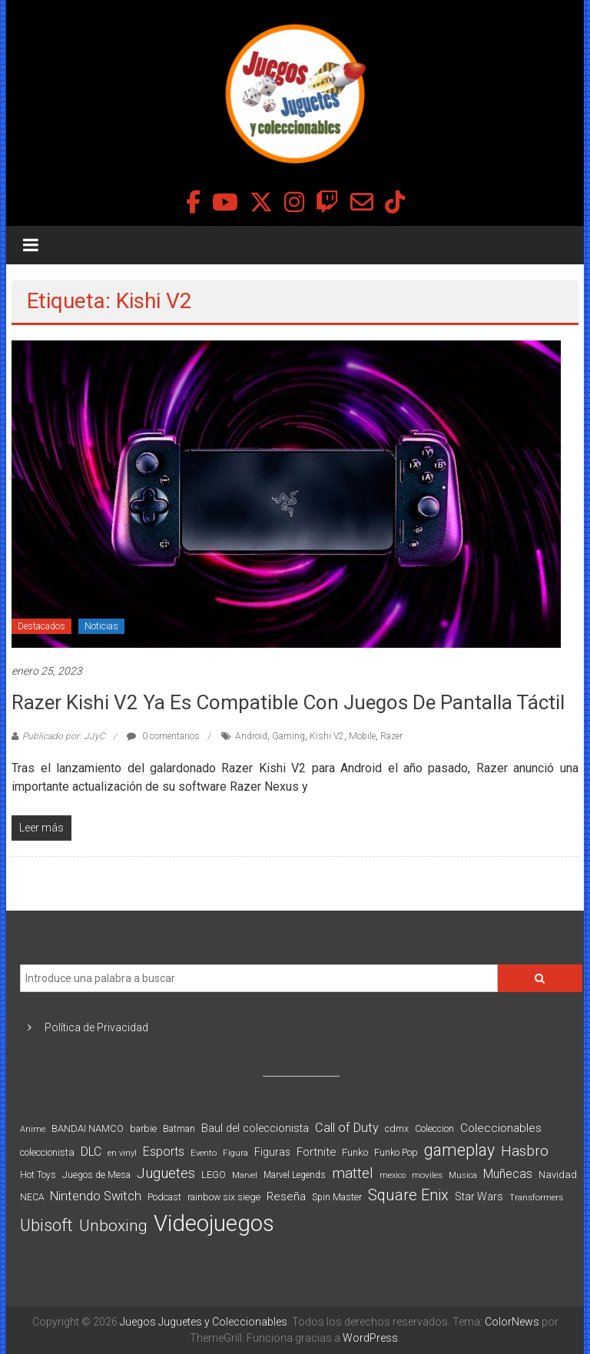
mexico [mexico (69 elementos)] (393, 1175)
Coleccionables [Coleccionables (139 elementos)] (501, 1128)
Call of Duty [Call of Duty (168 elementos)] (347, 1127)
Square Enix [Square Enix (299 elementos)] (408, 1195)
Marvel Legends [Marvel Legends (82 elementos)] (295, 1175)
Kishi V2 (327, 736)
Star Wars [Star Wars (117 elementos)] (479, 1196)
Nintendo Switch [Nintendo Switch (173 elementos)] (95, 1196)
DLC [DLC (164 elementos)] (91, 1151)
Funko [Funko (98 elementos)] (355, 1152)
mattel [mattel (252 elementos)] (352, 1173)
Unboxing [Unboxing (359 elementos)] (113, 1225)
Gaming (288, 736)
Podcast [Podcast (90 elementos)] (164, 1197)
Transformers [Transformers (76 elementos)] (536, 1197)
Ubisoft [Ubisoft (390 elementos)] (46, 1225)
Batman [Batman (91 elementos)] (179, 1128)
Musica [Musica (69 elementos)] (463, 1175)
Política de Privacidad (96, 1027)
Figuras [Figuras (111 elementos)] (272, 1152)
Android (251, 736)
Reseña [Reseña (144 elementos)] (286, 1196)
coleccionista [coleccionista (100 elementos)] (47, 1152)
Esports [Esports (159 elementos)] (163, 1151)
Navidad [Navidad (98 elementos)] (558, 1174)
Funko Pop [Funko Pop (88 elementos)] (396, 1152)
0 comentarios (163, 736)
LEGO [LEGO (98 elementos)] (213, 1174)
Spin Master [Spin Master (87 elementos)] (337, 1197)
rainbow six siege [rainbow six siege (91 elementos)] (223, 1197)
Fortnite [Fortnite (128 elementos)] (316, 1152)
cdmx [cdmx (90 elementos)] (397, 1128)
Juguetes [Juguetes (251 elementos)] (166, 1173)
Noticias (101, 626)
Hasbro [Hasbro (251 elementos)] (525, 1151)
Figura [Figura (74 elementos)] (235, 1152)
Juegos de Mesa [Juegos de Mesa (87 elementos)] (96, 1175)
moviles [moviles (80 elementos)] (427, 1175)
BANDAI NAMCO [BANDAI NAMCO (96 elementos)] (87, 1128)
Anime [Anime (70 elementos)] (32, 1129)
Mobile (362, 736)
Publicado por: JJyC (63, 736)
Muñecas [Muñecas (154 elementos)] (507, 1173)
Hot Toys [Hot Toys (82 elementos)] (38, 1175)
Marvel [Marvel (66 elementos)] (244, 1175)
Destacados (41, 626)
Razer (391, 736)
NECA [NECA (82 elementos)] (32, 1197)
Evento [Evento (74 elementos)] (204, 1152)
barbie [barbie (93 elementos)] (143, 1128)
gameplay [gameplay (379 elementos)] (459, 1150)
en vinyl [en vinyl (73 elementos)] (122, 1153)
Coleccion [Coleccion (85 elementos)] (434, 1128)
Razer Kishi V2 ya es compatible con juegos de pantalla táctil (288, 702)
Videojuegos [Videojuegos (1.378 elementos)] (214, 1223)
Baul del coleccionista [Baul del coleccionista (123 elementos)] (255, 1128)
